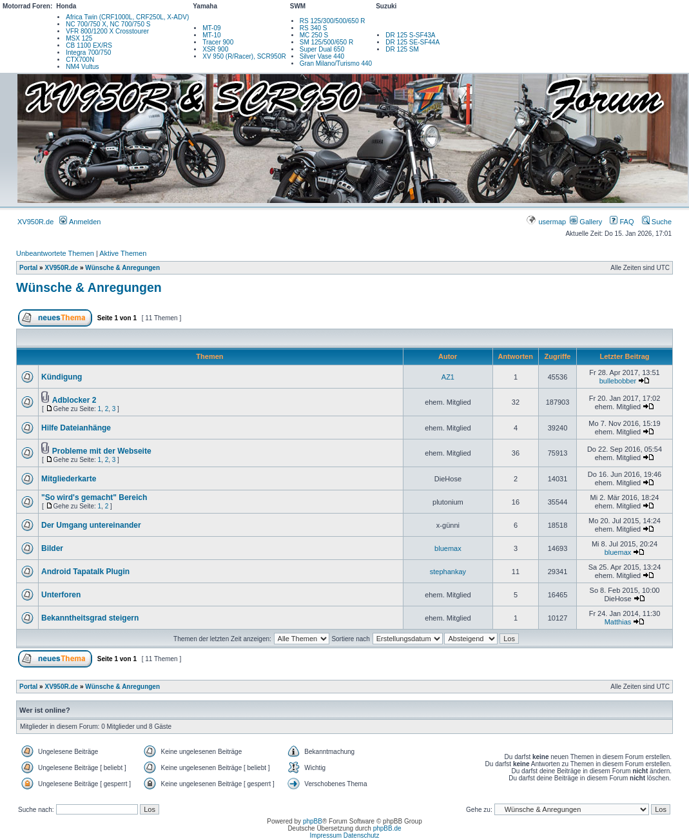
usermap (547, 222)
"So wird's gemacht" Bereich (94, 497)
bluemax (447, 548)
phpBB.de (387, 828)
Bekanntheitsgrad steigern (90, 617)
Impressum (326, 835)
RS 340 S (313, 28)
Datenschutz (362, 835)
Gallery (586, 222)
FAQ (622, 222)
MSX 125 (79, 38)
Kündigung (61, 376)
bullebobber (618, 381)
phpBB (312, 821)
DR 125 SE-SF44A (412, 42)
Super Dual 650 (322, 49)
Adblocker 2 (74, 400)
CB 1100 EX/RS (89, 45)
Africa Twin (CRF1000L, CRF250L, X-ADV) (127, 17)
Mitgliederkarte (68, 478)
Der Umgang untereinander (91, 525)
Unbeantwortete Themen (55, 253)
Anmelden (80, 222)
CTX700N (80, 59)
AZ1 (448, 377)
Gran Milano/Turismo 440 (336, 63)
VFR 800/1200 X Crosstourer (107, 31)
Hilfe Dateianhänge (76, 427)
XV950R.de (35, 222)
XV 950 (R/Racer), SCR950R (244, 56)
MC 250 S (314, 35)
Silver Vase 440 (322, 56)
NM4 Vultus (82, 66)
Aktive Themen (122, 253)
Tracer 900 (217, 42)
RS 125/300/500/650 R (332, 20)
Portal (28, 267)
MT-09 (211, 28)
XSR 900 (215, 49)
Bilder (52, 548)
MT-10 (211, 35)
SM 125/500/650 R (326, 42)
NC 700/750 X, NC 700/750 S (108, 24)
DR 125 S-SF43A (410, 35)
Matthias (618, 622)
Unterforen (61, 594)
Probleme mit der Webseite (101, 451)
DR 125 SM (402, 49)
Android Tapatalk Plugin (85, 571)
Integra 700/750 (88, 52)
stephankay (448, 571)
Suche (657, 222)
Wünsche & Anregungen (122, 267)
